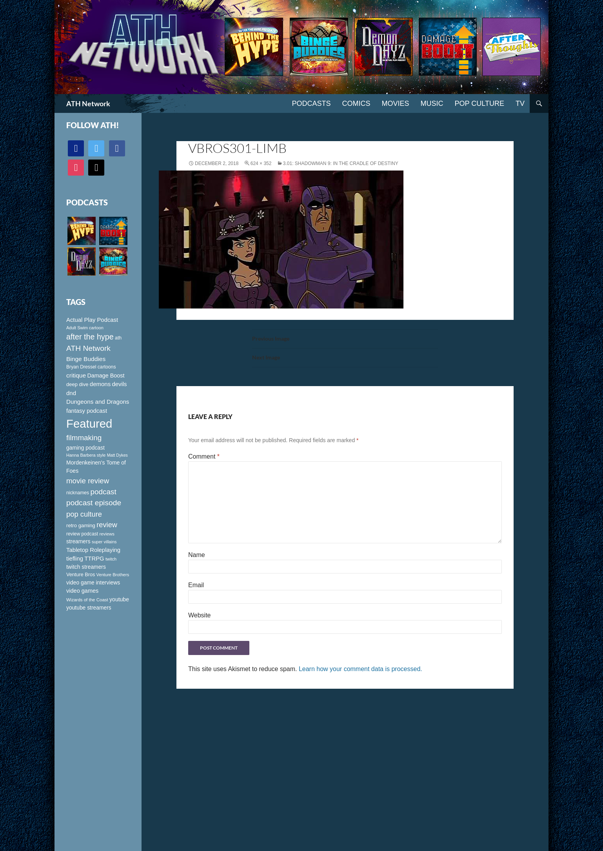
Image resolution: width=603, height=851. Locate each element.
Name (196, 555)
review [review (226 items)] (106, 525)
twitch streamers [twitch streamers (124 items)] (86, 567)
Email (196, 585)
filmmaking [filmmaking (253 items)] (84, 438)
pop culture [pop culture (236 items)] (84, 514)
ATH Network (88, 103)
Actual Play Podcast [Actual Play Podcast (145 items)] (92, 320)
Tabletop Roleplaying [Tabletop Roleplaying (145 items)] (93, 550)
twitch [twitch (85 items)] (110, 559)
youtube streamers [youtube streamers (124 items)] (88, 607)
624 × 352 (261, 163)
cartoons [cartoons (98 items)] (107, 367)
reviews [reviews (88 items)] (107, 534)
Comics (356, 103)
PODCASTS (311, 103)
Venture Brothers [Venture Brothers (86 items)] (112, 574)
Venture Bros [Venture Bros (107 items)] (80, 574)
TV (520, 103)
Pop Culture (479, 103)
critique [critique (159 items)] (76, 375)
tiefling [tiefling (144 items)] (74, 558)
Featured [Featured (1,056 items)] (89, 423)
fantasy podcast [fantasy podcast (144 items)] (86, 411)
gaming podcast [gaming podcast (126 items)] (85, 448)
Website (199, 615)
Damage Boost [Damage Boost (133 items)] (105, 375)
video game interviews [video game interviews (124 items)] (93, 582)
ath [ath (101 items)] (118, 338)
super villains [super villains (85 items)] (104, 541)
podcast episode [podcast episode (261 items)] (93, 503)
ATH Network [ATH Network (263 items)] (88, 348)
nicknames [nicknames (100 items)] (77, 492)
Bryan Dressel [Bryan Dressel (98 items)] (81, 367)
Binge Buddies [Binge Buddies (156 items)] (85, 359)
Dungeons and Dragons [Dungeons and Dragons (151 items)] (97, 401)
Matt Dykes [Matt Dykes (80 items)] (117, 455)
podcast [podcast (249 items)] (103, 492)
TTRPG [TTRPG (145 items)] (94, 558)
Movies (395, 103)
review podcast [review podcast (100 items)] (82, 534)
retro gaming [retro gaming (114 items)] (80, 525)
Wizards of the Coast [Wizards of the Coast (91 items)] (87, 599)
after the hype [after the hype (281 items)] (90, 336)
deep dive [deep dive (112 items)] (77, 384)
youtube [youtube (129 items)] (119, 599)
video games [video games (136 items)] (82, 591)
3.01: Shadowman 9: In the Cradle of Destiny (340, 163)
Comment (204, 456)
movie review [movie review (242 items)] (87, 481)
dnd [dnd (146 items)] (71, 393)
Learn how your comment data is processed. (360, 669)
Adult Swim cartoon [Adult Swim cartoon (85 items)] (85, 327)
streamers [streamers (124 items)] (78, 541)
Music (432, 103)
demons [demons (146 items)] (100, 384)
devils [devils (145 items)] (119, 384)
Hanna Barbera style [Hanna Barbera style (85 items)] (85, 455)
